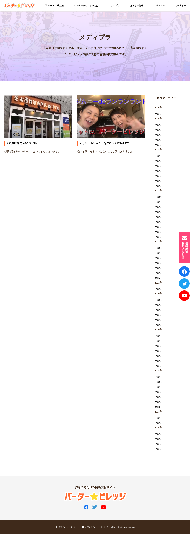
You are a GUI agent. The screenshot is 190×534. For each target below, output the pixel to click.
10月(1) (159, 253)
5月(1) (158, 222)
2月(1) (158, 181)
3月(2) (158, 114)
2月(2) (158, 145)
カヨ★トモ (180, 5)
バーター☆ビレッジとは (86, 5)
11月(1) (158, 300)
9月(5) (158, 392)
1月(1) (158, 186)
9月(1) (158, 125)
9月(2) (158, 346)
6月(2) (158, 444)
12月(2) (159, 336)
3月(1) (158, 140)
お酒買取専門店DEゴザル (22, 143)
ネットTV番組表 (54, 5)
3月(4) (158, 320)
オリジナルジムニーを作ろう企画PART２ (105, 143)
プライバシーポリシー (66, 527)
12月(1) (159, 377)
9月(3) (158, 258)
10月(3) (159, 202)
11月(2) (158, 248)
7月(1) (158, 130)
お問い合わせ (89, 527)
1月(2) (158, 237)
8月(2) (158, 166)
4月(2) (158, 227)
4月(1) (158, 402)
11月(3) (158, 197)
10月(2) (159, 156)
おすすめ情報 (136, 5)
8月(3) (158, 351)
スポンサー (159, 5)
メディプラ (114, 5)
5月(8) (158, 449)
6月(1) (158, 135)
